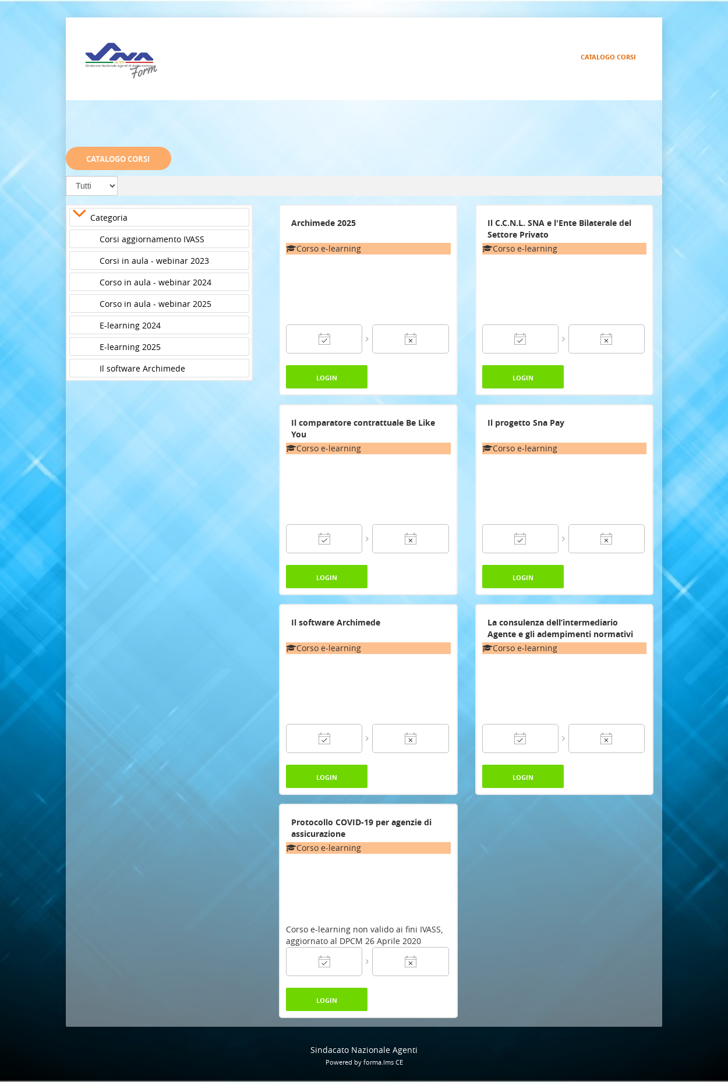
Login (326, 377)
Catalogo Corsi (608, 56)
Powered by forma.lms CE (364, 1062)
